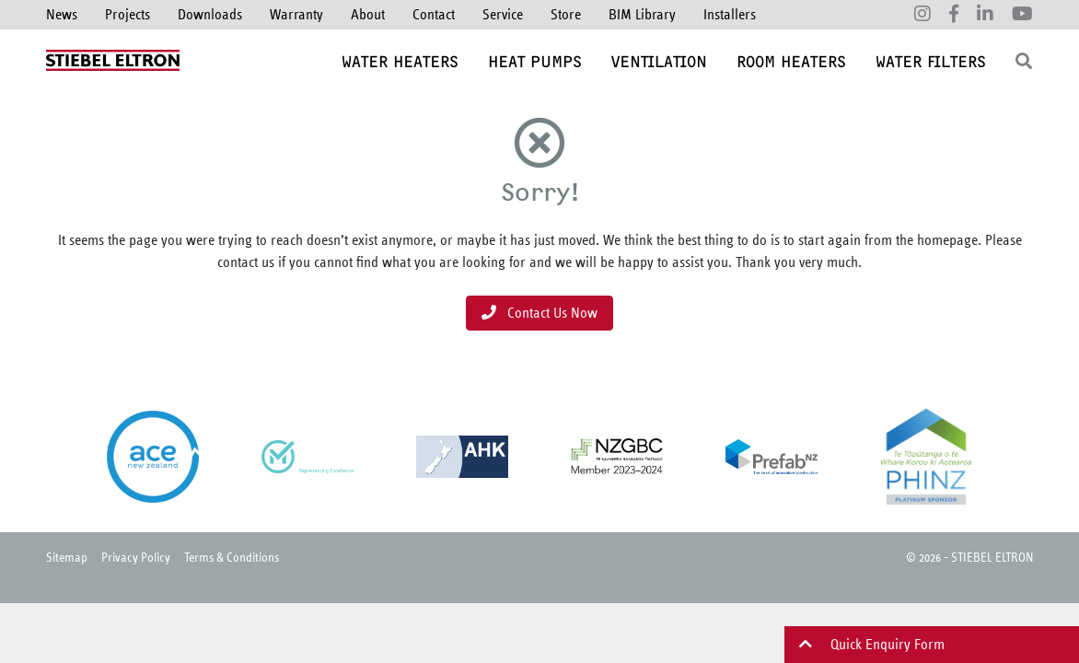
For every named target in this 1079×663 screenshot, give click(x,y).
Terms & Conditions (231, 556)
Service (502, 14)
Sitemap (66, 556)
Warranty (296, 14)
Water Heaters (400, 61)
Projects (127, 14)
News (61, 14)
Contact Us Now (539, 312)
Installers (729, 14)
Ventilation (659, 61)
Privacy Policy (135, 556)
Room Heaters (791, 61)
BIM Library (642, 14)
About (368, 14)
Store (566, 14)
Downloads (210, 14)
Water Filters (931, 61)
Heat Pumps (535, 61)
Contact (433, 14)
